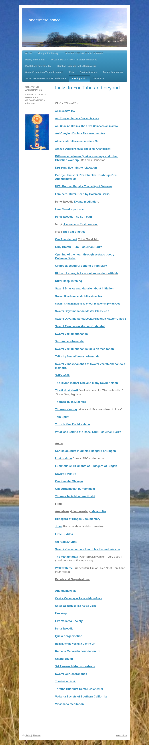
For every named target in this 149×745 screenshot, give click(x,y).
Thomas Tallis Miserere (70, 401)
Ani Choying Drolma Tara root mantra (80, 133)
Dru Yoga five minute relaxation (76, 167)
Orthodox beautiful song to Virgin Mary (81, 265)
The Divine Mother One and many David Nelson (86, 382)
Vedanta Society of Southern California (81, 696)
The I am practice (74, 231)
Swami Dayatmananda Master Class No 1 (82, 311)
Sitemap (37, 735)
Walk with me (64, 568)
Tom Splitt (62, 416)
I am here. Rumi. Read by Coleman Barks (82, 194)
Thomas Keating (66, 409)
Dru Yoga (61, 613)
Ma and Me (99, 511)
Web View (121, 735)
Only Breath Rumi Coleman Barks (78, 247)
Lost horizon (63, 458)
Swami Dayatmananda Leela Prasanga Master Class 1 (90, 318)
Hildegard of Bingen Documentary (77, 518)
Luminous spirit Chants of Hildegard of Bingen (86, 466)
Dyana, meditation (86, 201)
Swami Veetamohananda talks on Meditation (84, 349)
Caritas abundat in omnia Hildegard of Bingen (85, 450)
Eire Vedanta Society (69, 621)
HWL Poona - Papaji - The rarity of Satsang (83, 186)
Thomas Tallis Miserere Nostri (75, 496)
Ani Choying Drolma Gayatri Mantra (77, 118)
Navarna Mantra (65, 473)
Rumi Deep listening (68, 281)
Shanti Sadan (64, 658)
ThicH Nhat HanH (66, 390)
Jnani (58, 526)
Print (26, 735)
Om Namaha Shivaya (69, 481)
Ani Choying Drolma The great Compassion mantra (86, 126)
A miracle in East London (80, 224)
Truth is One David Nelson (72, 424)
